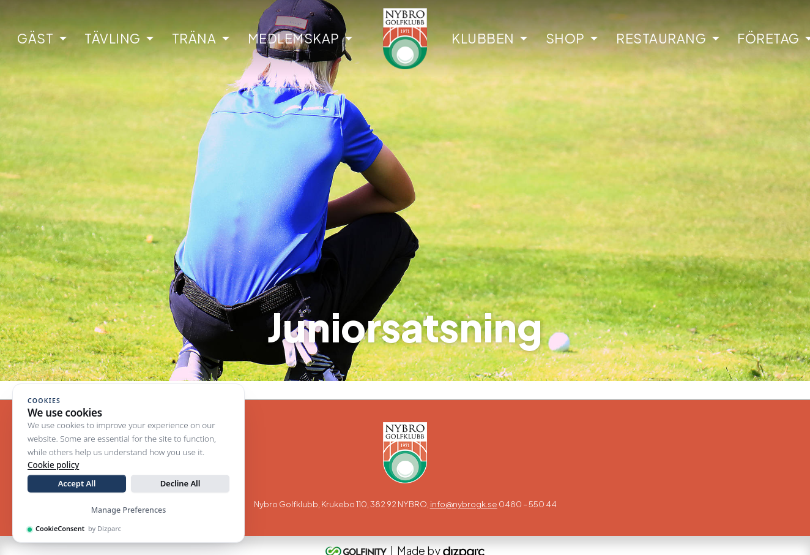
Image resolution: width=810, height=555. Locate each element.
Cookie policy (53, 464)
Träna (194, 38)
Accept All (77, 483)
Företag (768, 38)
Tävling (112, 38)
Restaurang (661, 38)
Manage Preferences (128, 510)
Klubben (483, 38)
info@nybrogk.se (463, 504)
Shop (565, 38)
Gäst (35, 38)
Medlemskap (294, 38)
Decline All (180, 483)
